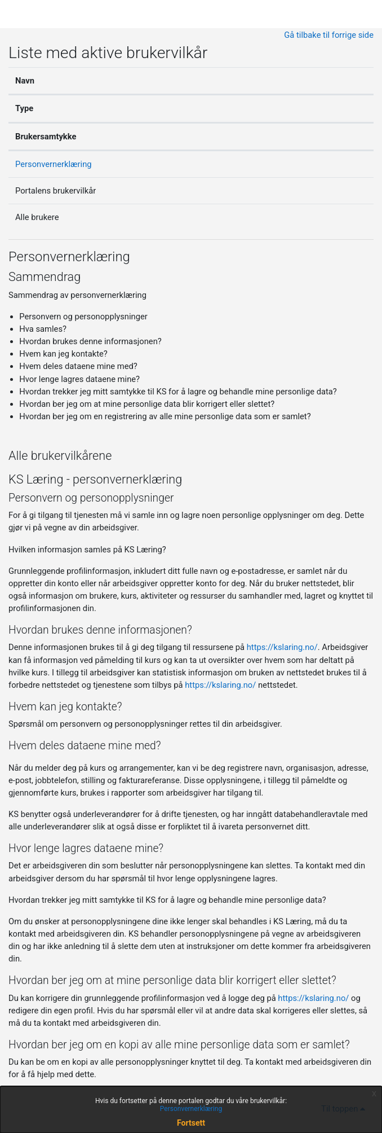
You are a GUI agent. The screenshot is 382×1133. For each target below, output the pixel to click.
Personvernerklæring (53, 164)
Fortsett (191, 1122)
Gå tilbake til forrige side (329, 35)
